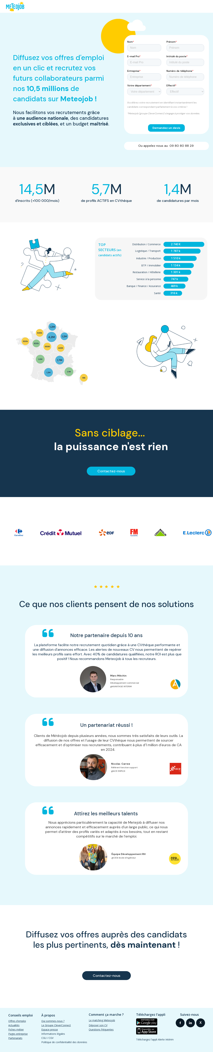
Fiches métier (16, 1029)
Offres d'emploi (17, 1021)
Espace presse (49, 1029)
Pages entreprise (18, 1033)
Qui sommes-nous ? (52, 1021)
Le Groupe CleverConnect (56, 1025)
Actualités (14, 1025)
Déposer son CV (98, 1025)
